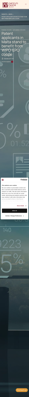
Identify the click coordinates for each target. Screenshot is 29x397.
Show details (20, 205)
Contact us (22, 390)
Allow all (14, 210)
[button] (25, 4)
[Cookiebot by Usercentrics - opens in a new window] (20, 180)
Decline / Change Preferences (14, 215)
